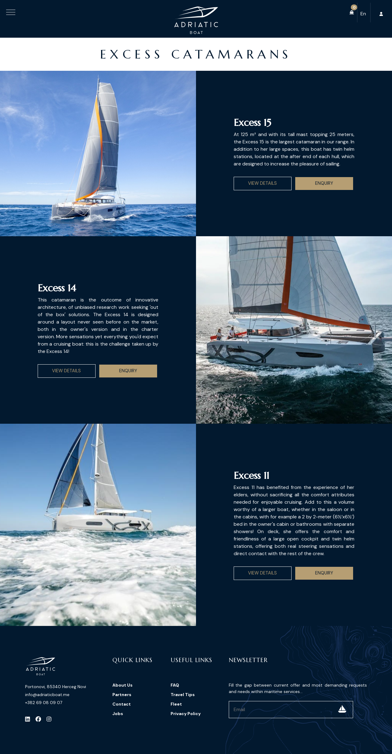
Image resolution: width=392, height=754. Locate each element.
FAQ (175, 685)
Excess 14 (57, 288)
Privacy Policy (186, 713)
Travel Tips (183, 694)
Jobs (117, 713)
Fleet (176, 704)
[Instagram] (49, 719)
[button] (351, 12)
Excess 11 (251, 475)
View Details (262, 183)
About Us (122, 685)
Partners (121, 694)
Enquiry (324, 183)
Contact (121, 704)
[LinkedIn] (27, 719)
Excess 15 (252, 122)
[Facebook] (38, 719)
